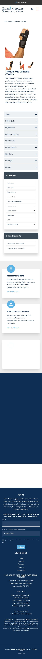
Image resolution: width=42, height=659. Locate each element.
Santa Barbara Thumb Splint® (16, 244)
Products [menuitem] (21, 561)
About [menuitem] (21, 558)
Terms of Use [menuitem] (21, 653)
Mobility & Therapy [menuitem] (13, 224)
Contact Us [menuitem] (21, 570)
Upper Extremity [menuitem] (12, 211)
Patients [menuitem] (21, 564)
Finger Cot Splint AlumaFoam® (16, 248)
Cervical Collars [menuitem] (11, 192)
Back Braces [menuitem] (11, 183)
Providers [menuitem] (21, 567)
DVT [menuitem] (9, 220)
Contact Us (13, 294)
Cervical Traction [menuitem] (12, 197)
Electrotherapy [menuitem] (11, 215)
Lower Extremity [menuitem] (12, 206)
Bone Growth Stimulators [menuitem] (14, 201)
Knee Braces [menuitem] (11, 188)
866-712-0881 (21, 2)
